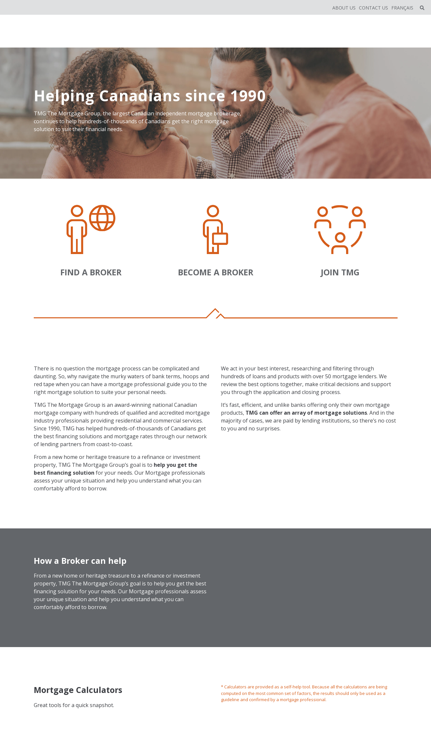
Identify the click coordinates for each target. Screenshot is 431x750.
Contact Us (373, 8)
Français (402, 8)
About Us (344, 8)
